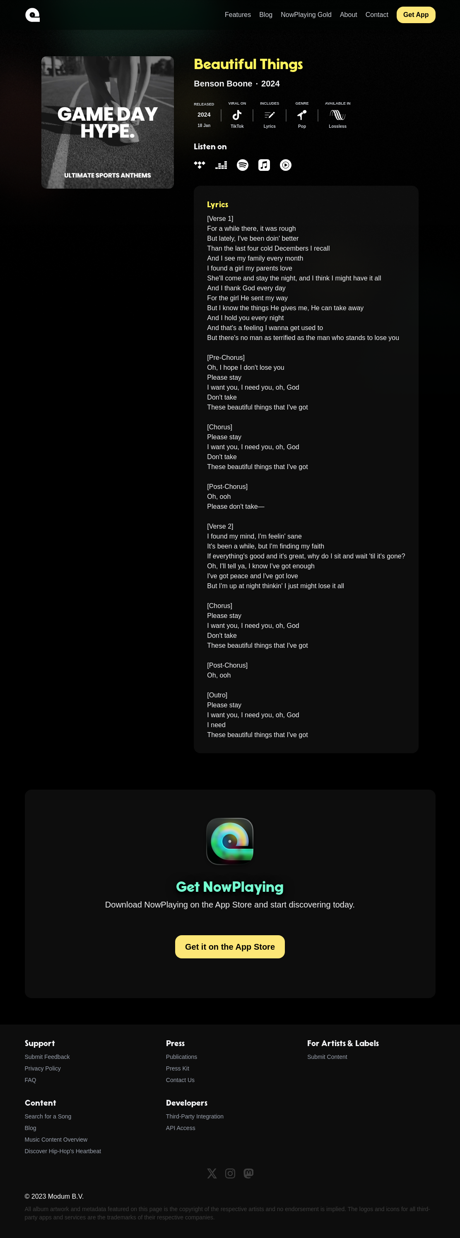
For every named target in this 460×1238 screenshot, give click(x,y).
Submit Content (327, 1057)
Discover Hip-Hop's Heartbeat (63, 1151)
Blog (265, 14)
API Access (180, 1128)
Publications (181, 1057)
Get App (416, 14)
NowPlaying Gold (306, 14)
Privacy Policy (43, 1068)
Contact (377, 14)
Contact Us (180, 1080)
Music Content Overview (56, 1139)
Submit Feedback (47, 1057)
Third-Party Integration (195, 1116)
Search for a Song (48, 1116)
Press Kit (177, 1068)
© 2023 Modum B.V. (54, 1196)
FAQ (30, 1080)
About (348, 14)
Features (238, 14)
